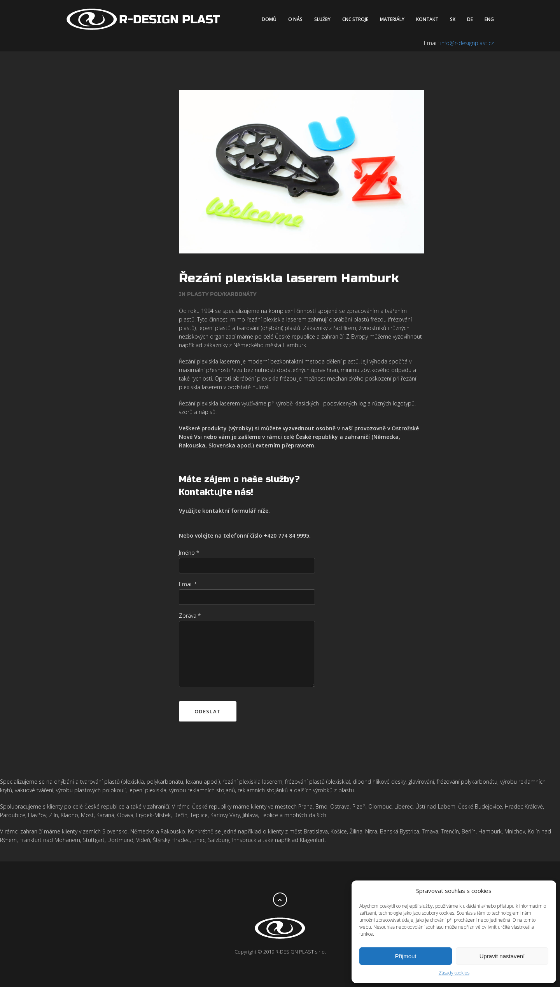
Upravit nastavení (502, 956)
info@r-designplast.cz (467, 43)
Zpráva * (190, 615)
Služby (322, 19)
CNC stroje (355, 19)
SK (452, 19)
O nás (295, 19)
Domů (269, 19)
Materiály (392, 19)
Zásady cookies (454, 973)
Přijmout (405, 956)
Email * (188, 584)
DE (470, 19)
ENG (489, 19)
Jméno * (189, 552)
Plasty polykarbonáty (221, 294)
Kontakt (427, 19)
